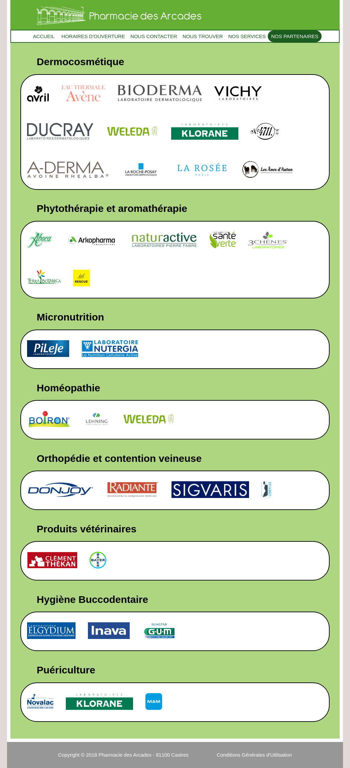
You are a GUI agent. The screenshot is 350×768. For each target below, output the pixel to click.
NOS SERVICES (247, 36)
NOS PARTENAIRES (294, 36)
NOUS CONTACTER (153, 36)
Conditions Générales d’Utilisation (254, 755)
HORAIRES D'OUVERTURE (93, 36)
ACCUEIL (44, 36)
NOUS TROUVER (203, 36)
